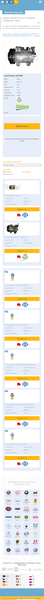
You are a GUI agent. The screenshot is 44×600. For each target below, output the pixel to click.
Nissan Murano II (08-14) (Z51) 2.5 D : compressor (26, 36)
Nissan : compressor (14, 34)
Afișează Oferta (22, 126)
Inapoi (38, 20)
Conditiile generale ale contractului (24, 563)
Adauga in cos (22, 209)
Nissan (5, 34)
